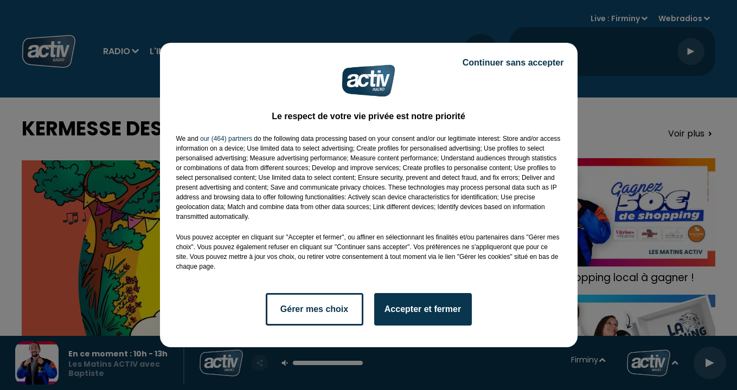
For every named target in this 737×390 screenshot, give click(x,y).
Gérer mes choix (314, 309)
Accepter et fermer (422, 309)
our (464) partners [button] (226, 138)
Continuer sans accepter (513, 62)
